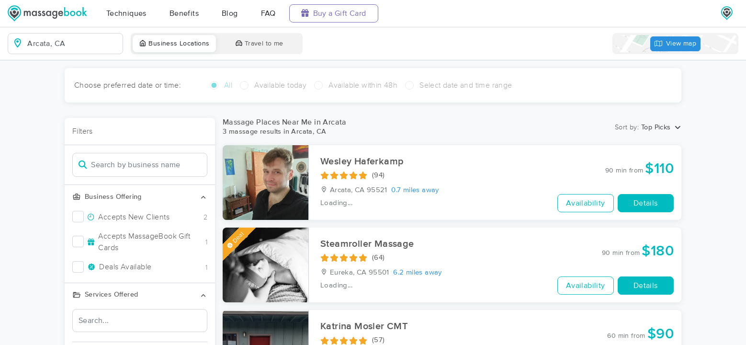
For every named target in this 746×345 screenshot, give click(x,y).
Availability (585, 203)
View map (676, 43)
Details (645, 203)
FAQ (268, 13)
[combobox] (73, 43)
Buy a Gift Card (333, 13)
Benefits (184, 13)
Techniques (126, 13)
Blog (230, 13)
